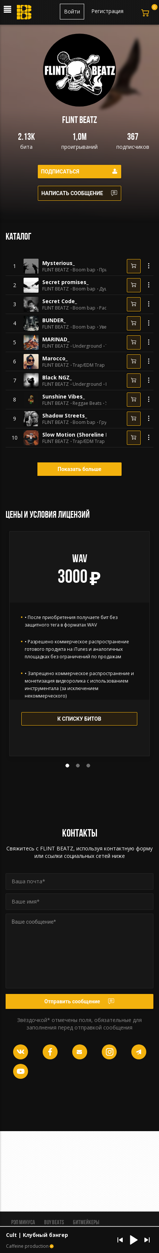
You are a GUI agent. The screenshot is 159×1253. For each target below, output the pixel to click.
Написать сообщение (80, 193)
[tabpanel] (79, 643)
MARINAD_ (56, 339)
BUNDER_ (54, 320)
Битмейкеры (86, 1223)
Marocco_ (55, 358)
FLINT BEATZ (55, 270)
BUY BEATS (54, 1223)
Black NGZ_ (57, 377)
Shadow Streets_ (64, 415)
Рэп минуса (23, 1223)
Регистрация (107, 11)
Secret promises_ (65, 282)
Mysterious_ (58, 263)
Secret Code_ (59, 301)
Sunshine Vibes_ (63, 396)
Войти (72, 11)
